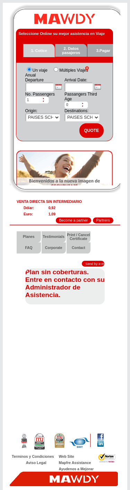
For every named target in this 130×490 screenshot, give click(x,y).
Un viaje (40, 70)
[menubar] (65, 242)
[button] (46, 98)
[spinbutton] (34, 100)
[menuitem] (29, 236)
